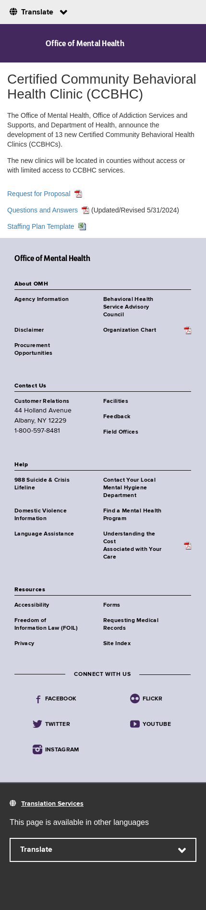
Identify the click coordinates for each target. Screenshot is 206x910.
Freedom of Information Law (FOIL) (46, 624)
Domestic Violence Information (40, 515)
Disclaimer (29, 330)
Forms (112, 605)
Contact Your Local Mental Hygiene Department (129, 488)
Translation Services (52, 803)
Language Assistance (44, 534)
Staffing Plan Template (40, 226)
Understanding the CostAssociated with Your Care (132, 545)
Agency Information (41, 299)
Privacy (24, 644)
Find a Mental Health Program (132, 515)
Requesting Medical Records (130, 624)
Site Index (117, 644)
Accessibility (31, 605)
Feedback (117, 417)
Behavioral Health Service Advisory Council (128, 307)
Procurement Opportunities (33, 349)
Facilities (116, 401)
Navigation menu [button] (15, 43)
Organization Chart (129, 330)
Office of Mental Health (85, 43)
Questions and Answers (42, 210)
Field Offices (121, 432)
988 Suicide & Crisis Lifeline (42, 484)
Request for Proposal (39, 194)
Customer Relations (41, 401)
